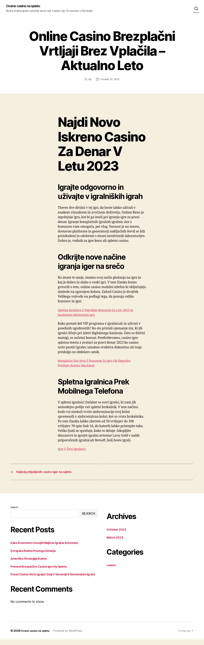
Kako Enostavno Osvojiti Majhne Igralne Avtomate (48, 544)
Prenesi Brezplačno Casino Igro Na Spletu (41, 567)
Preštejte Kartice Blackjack (78, 366)
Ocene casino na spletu (25, 6)
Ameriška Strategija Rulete (31, 559)
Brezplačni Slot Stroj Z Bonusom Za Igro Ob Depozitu (97, 361)
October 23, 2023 (110, 79)
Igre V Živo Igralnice (73, 449)
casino (111, 566)
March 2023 (116, 538)
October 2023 (117, 530)
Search (14, 508)
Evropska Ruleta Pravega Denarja (35, 552)
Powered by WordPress (69, 636)
